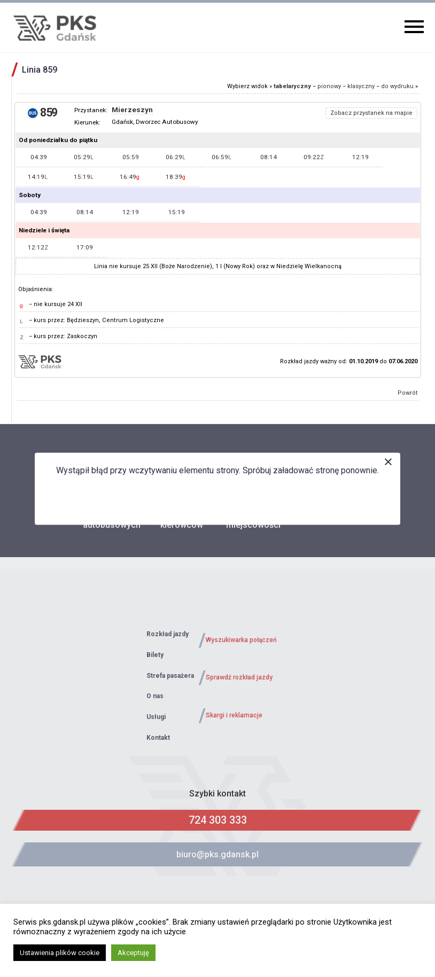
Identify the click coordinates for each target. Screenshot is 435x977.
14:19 (38, 177)
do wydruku (397, 86)
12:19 (360, 157)
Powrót (408, 392)
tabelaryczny (292, 86)
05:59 (130, 157)
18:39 (175, 177)
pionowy (329, 86)
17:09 (84, 247)
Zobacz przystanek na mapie (371, 113)
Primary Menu (414, 26)
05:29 (84, 157)
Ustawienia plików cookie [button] (59, 953)
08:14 (268, 157)
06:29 (175, 157)
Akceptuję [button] (133, 953)
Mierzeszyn (132, 110)
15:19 (84, 177)
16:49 (129, 177)
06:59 (221, 157)
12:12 (38, 247)
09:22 (314, 157)
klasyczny (361, 86)
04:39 (38, 157)
